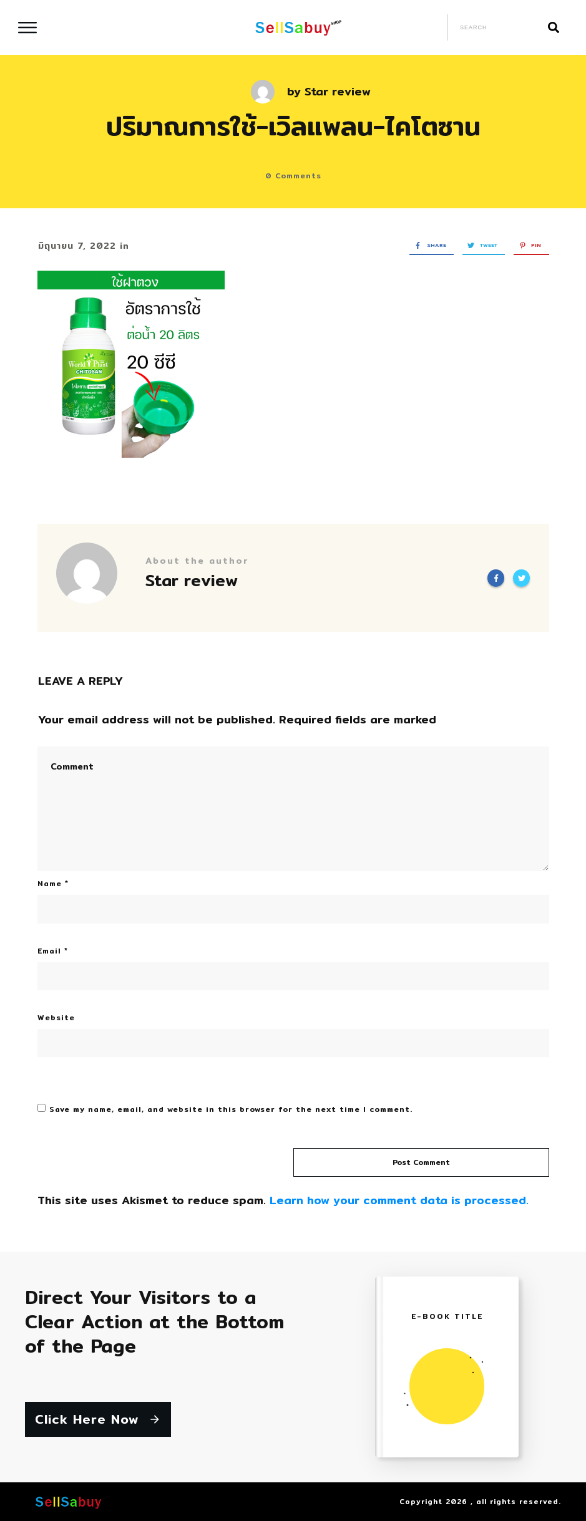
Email (52, 951)
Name (53, 883)
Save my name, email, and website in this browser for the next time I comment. (231, 1109)
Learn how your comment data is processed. (399, 1200)
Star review (338, 91)
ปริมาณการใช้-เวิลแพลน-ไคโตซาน (293, 126)
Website (56, 1017)
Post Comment (421, 1162)
